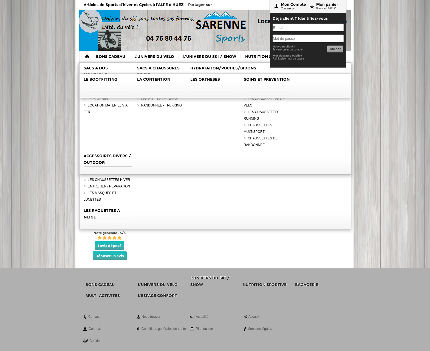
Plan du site (204, 329)
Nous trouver (151, 317)
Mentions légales (259, 329)
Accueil (253, 317)
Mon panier (327, 4)
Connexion (287, 8)
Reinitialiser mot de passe (288, 58)
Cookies (95, 341)
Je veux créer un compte (288, 49)
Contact (94, 317)
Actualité (202, 317)
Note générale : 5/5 (110, 233)
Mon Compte (293, 4)
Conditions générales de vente (164, 329)
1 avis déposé (109, 245)
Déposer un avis (109, 256)
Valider (335, 49)
